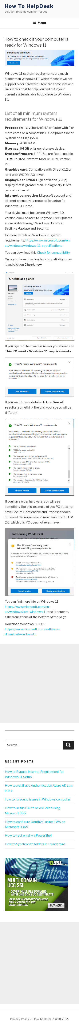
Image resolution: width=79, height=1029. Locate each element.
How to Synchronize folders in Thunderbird (35, 844)
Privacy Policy (19, 1019)
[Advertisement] (39, 683)
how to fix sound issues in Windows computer (37, 799)
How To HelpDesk (29, 6)
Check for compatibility (53, 253)
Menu (39, 23)
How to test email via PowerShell (28, 835)
